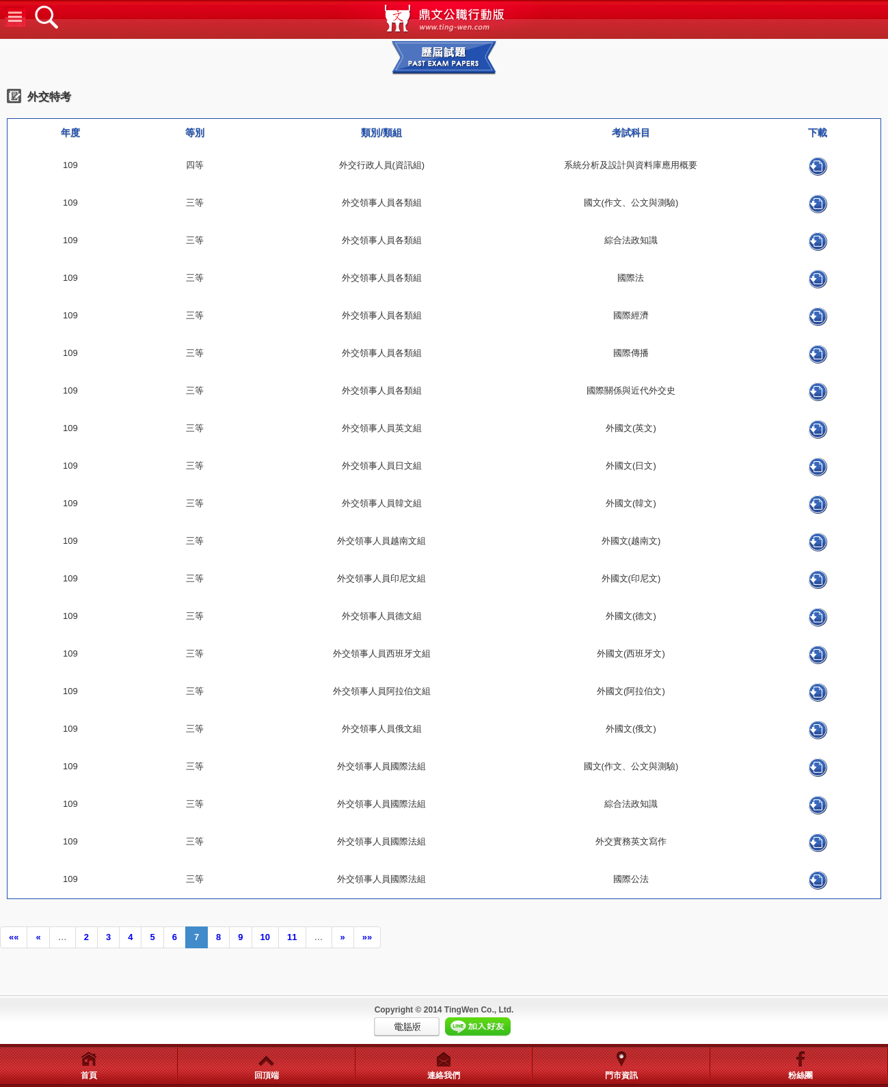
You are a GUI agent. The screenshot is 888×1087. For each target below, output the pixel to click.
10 (265, 937)
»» (367, 937)
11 (292, 937)
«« (13, 937)
